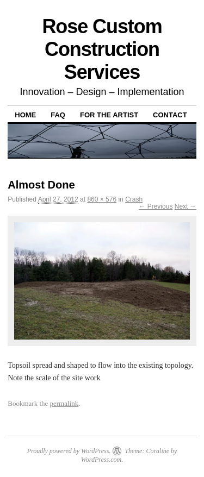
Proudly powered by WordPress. (69, 451)
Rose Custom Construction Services (102, 49)
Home (25, 115)
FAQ (58, 115)
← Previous (155, 206)
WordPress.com (101, 459)
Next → (185, 206)
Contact (170, 115)
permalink (64, 403)
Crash (134, 199)
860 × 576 (101, 199)
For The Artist (109, 115)
